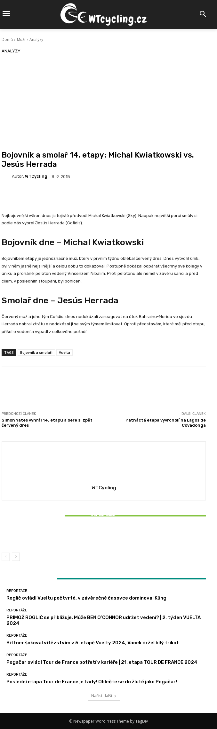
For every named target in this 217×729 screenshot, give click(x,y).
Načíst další (104, 695)
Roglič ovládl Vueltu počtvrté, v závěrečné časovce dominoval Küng (86, 598)
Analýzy (36, 39)
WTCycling (36, 176)
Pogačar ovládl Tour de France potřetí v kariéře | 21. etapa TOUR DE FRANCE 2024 (101, 662)
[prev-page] (6, 557)
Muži (21, 39)
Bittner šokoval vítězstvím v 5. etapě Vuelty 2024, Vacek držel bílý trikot (103, 536)
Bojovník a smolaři (36, 352)
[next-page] (16, 557)
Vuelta (64, 352)
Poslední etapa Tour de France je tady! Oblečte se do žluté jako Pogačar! (91, 682)
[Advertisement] (104, 102)
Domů (7, 39)
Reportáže (103, 515)
